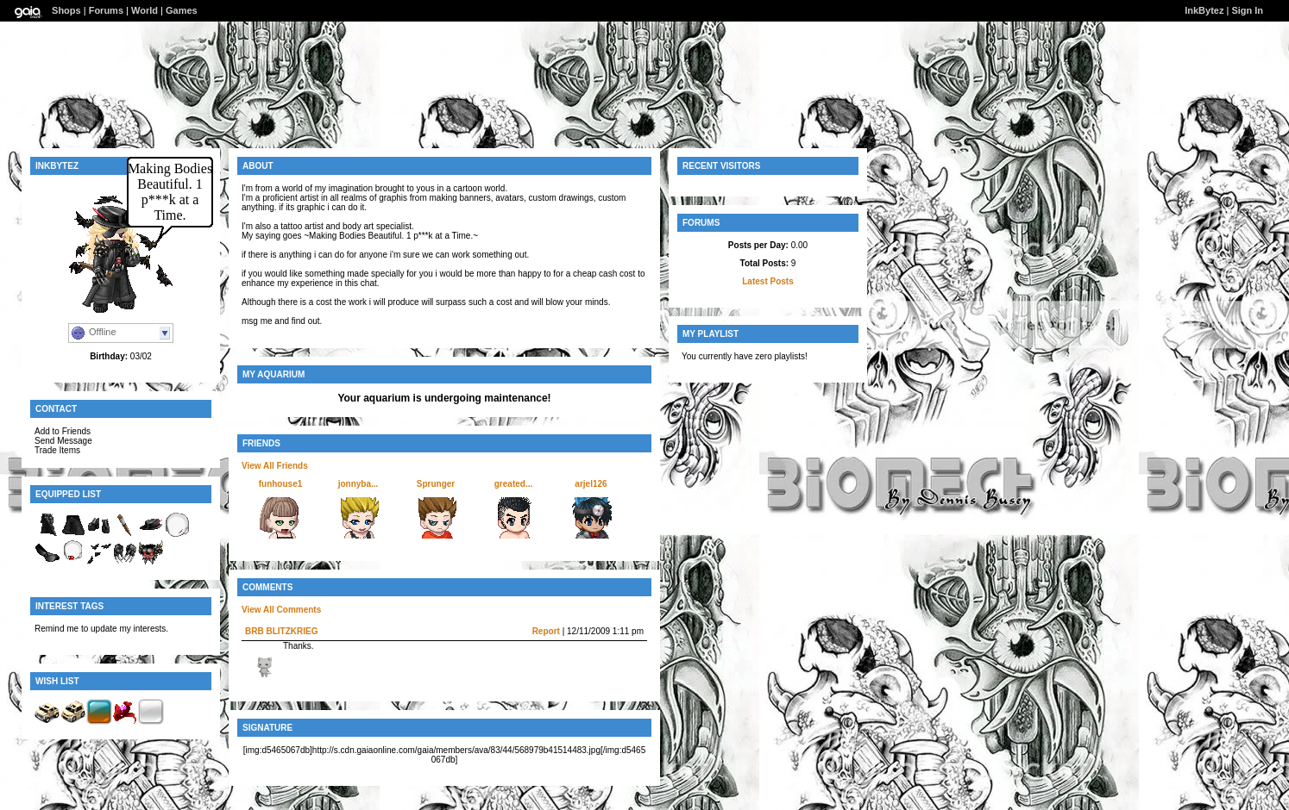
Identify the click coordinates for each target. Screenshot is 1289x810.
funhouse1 (281, 484)
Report (546, 631)
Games (182, 10)
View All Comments (281, 609)
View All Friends (275, 465)
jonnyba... (358, 484)
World (144, 10)
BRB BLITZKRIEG (281, 631)
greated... (513, 484)
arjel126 (591, 484)
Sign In (1247, 10)
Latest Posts (767, 281)
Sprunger (436, 484)
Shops (66, 10)
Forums (106, 10)
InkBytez (1204, 10)
